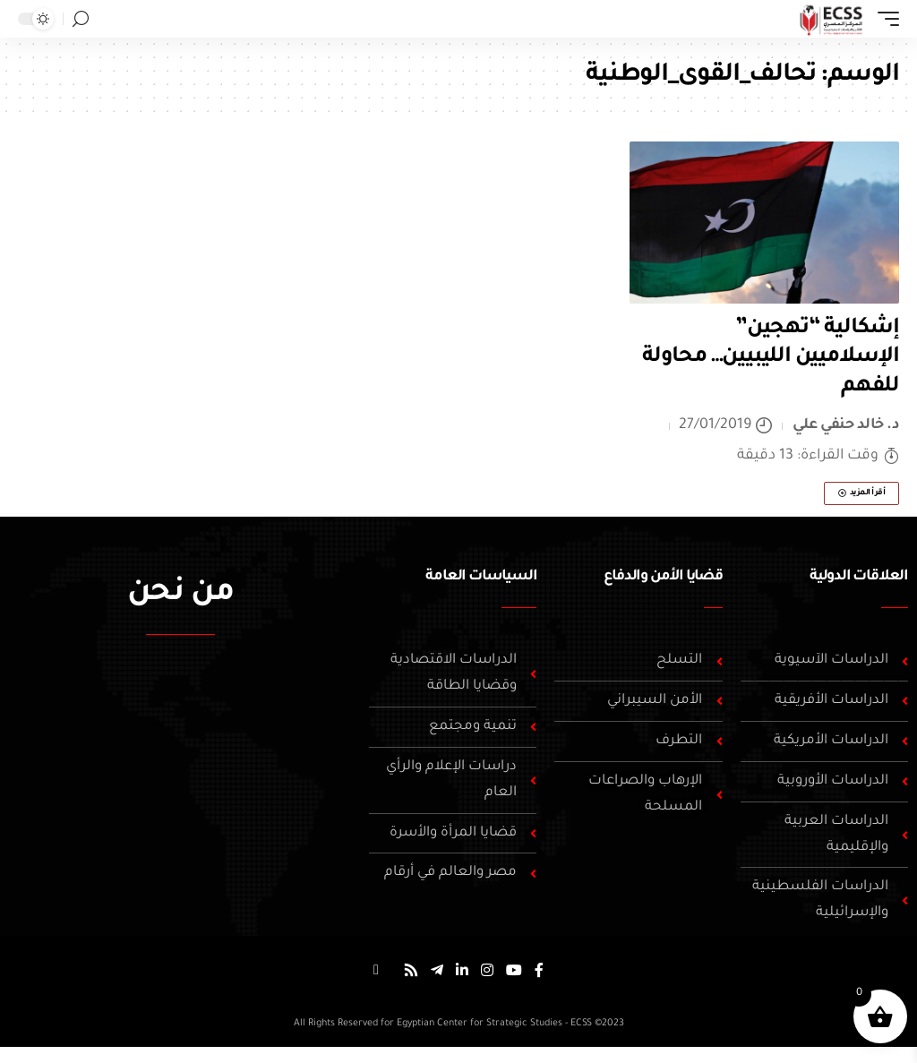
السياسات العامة (480, 577)
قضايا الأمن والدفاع (663, 577)
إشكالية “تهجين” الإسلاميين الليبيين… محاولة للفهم (770, 358)
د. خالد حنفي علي (846, 425)
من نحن (180, 595)
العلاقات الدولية (859, 577)
